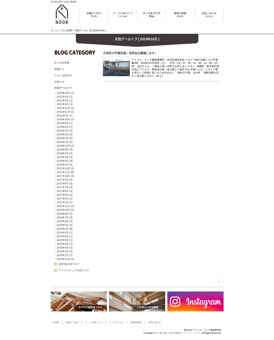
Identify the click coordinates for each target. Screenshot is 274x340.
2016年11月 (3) (65, 206)
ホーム (54, 30)
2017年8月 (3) (65, 183)
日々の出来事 (61, 62)
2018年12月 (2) (65, 145)
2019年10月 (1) (65, 119)
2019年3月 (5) (65, 134)
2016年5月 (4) (65, 225)
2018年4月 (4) (65, 153)
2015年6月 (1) (65, 236)
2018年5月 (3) (65, 149)
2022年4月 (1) (65, 96)
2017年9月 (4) (65, 179)
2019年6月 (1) (65, 123)
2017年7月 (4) (65, 187)
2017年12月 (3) (65, 168)
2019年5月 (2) (65, 126)
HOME (56, 322)
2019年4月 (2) (65, 130)
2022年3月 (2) (65, 100)
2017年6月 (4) (65, 191)
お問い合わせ (154, 322)
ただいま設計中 (63, 75)
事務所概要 (136, 322)
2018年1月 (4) (65, 164)
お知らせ (59, 81)
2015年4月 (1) (65, 243)
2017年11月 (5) (65, 172)
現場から (59, 69)
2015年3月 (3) (65, 247)
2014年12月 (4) (65, 259)
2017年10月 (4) (65, 175)
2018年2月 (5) (65, 160)
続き (159, 75)
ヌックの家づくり (94, 322)
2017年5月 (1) (65, 194)
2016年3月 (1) (65, 232)
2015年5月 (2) (65, 240)
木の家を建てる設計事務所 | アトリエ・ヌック (178, 333)
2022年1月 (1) (65, 104)
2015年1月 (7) (65, 255)
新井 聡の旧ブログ (69, 264)
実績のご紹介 (72, 322)
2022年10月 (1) (65, 92)
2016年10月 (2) (65, 209)
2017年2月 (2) (65, 198)
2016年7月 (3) (65, 217)
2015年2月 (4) (65, 251)
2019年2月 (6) (65, 138)
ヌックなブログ (116, 322)
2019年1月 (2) (65, 142)
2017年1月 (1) (65, 202)
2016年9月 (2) (65, 213)
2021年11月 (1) (65, 111)
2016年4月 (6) (65, 228)
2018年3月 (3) (65, 157)
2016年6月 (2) (65, 221)
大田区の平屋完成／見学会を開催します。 (130, 53)
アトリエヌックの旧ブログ (74, 270)
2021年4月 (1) (65, 115)
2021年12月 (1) (65, 108)
